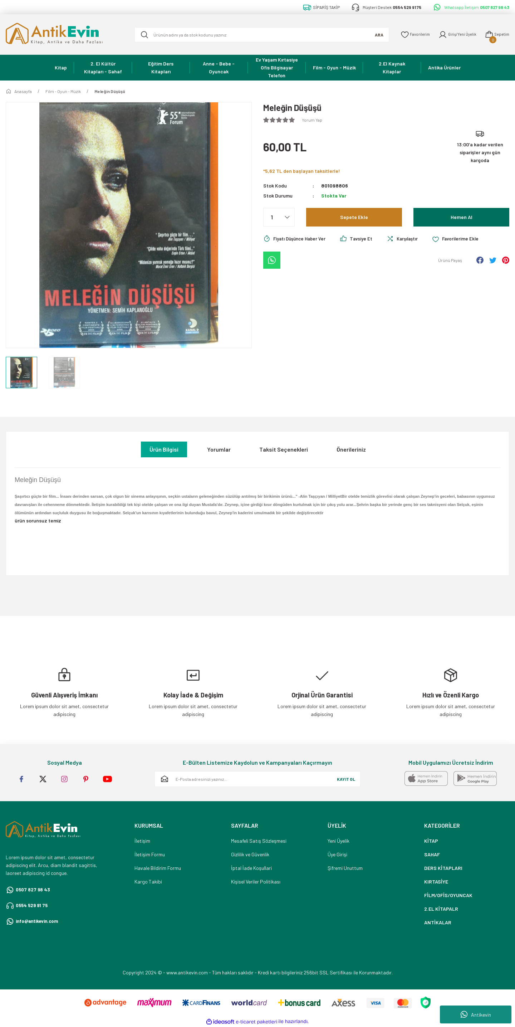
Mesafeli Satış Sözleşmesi (258, 841)
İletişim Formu (149, 854)
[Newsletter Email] (257, 779)
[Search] (257, 34)
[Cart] (495, 34)
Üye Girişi (337, 854)
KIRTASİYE (436, 881)
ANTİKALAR (437, 922)
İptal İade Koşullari (251, 868)
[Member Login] (453, 34)
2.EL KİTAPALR (441, 909)
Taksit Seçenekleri (283, 449)
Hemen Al (461, 217)
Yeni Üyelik (338, 841)
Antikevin (476, 1014)
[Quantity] (279, 217)
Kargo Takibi (148, 881)
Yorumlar (219, 449)
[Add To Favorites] (464, 239)
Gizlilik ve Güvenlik (250, 854)
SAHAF (432, 854)
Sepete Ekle (354, 217)
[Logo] (64, 34)
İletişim (142, 841)
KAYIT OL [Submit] (346, 779)
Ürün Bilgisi (163, 449)
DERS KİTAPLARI (443, 868)
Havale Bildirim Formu (157, 868)
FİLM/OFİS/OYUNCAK (448, 895)
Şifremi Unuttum (345, 868)
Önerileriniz (351, 449)
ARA (370, 34)
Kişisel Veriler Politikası (255, 881)
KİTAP (431, 841)
